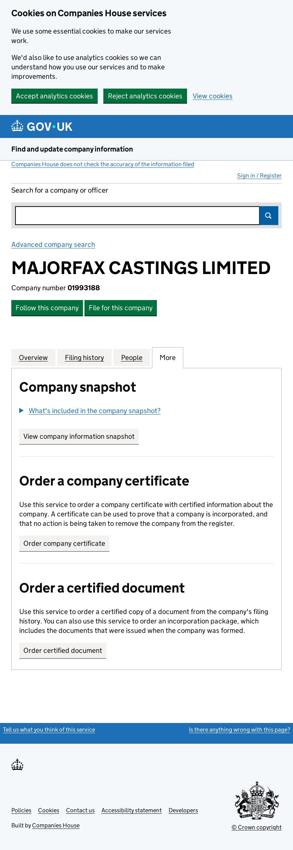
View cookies (213, 96)
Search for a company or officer (59, 190)
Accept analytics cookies (54, 96)
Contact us (80, 810)
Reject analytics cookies (145, 96)
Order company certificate (64, 543)
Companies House (56, 825)
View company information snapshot (81, 436)
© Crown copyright (257, 827)
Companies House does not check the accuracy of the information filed (102, 164)
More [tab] (168, 357)
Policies (21, 810)
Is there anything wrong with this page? (239, 729)
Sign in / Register (259, 175)
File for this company (121, 307)
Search (268, 215)
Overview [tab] (33, 357)
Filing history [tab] (84, 357)
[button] (90, 410)
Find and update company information (72, 149)
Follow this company (47, 307)
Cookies (48, 810)
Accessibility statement (131, 810)
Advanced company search (53, 244)
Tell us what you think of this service (49, 729)
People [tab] (132, 357)
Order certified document (62, 650)
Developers (183, 810)
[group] (146, 411)
